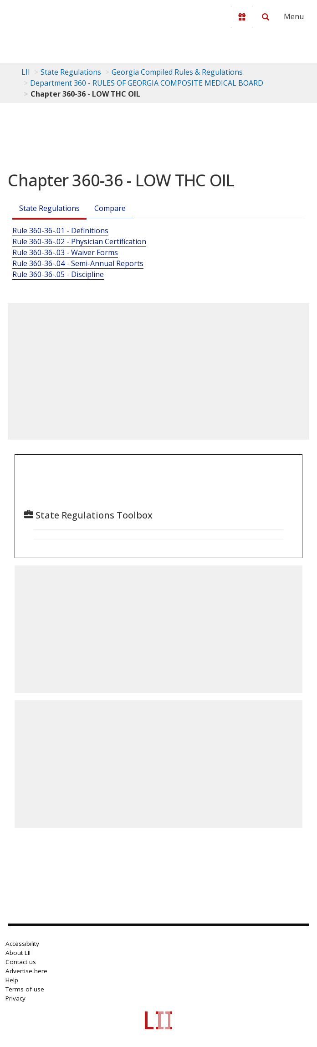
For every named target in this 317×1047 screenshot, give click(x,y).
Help (11, 980)
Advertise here (26, 971)
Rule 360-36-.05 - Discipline (58, 274)
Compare (110, 208)
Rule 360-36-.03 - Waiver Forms (65, 252)
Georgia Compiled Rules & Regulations (177, 72)
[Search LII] (265, 17)
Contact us (20, 962)
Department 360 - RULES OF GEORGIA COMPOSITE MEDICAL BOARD (146, 83)
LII (25, 72)
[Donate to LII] (242, 17)
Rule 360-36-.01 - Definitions (60, 231)
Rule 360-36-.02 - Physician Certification (79, 241)
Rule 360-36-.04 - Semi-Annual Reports (77, 263)
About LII (18, 953)
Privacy (15, 998)
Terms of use (24, 989)
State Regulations (71, 72)
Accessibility (22, 943)
